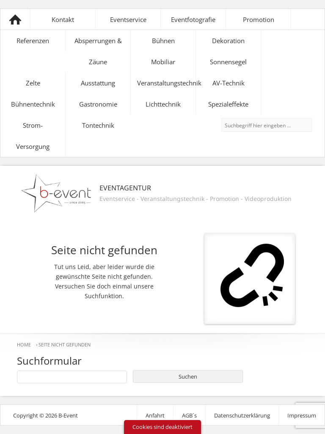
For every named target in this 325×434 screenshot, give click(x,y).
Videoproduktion (268, 199)
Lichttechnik (163, 104)
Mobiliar (163, 62)
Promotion (258, 19)
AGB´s (189, 415)
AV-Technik (228, 83)
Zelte (33, 83)
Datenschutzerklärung (242, 415)
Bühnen (163, 40)
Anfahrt (155, 415)
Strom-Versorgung (33, 136)
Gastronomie (98, 104)
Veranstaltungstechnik (166, 83)
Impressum (301, 415)
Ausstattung (98, 83)
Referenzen (33, 40)
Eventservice (128, 19)
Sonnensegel (228, 62)
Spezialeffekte (228, 104)
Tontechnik (98, 125)
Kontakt (63, 19)
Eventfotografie (193, 19)
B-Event (15, 19)
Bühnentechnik (33, 104)
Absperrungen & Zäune (98, 51)
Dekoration (228, 40)
